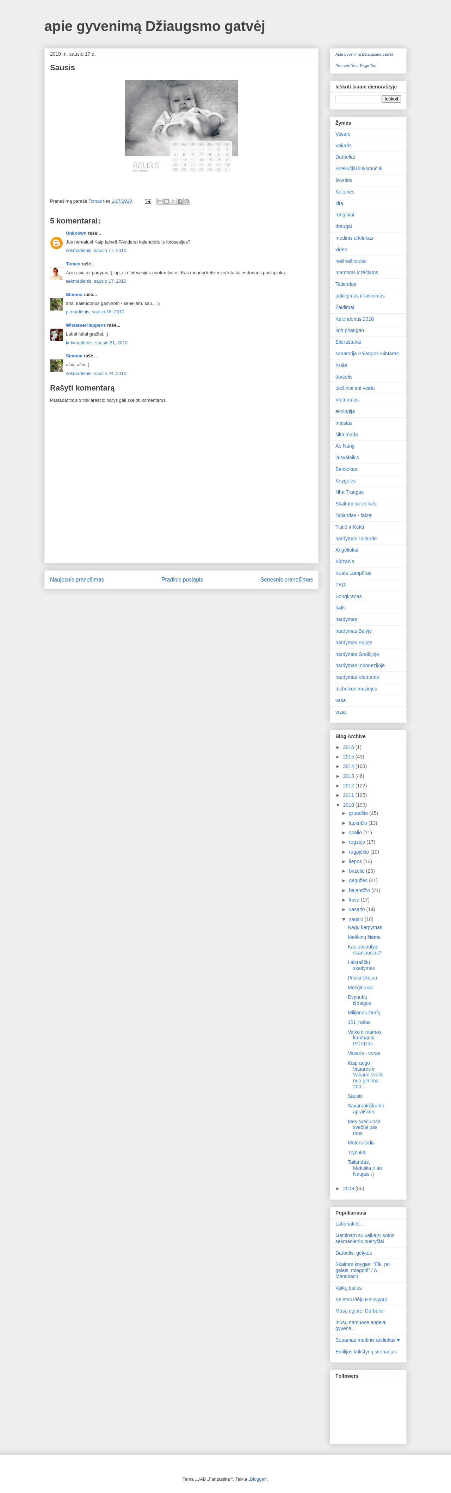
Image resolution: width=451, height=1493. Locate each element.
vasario (357, 909)
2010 (349, 805)
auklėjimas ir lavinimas (360, 296)
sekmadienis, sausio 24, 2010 (96, 373)
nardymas (346, 619)
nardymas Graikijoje (357, 654)
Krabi (341, 365)
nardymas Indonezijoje (360, 665)
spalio (356, 832)
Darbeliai (345, 157)
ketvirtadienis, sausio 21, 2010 (97, 342)
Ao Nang (344, 446)
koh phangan (349, 330)
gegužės (359, 880)
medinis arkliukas (354, 238)
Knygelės (345, 481)
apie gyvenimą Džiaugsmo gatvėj (154, 26)
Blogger (258, 1479)
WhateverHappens (86, 325)
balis (340, 607)
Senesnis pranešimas (286, 580)
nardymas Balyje (353, 631)
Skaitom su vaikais (355, 503)
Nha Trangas (349, 492)
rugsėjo (357, 842)
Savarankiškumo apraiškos (366, 1108)
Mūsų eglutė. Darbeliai (359, 1311)
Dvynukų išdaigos (359, 1000)
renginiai (344, 214)
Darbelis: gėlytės (353, 1253)
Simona (74, 294)
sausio (356, 919)
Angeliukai (346, 550)
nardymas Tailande (356, 538)
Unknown (76, 233)
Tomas (73, 263)
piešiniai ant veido (355, 388)
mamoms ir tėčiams (356, 272)
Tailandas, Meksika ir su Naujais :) (365, 1168)
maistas (343, 423)
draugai (343, 226)
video (341, 249)
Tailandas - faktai (353, 515)
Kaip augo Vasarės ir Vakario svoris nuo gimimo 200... (366, 1074)
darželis (343, 377)
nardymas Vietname (357, 677)
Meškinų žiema (364, 937)
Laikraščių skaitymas (361, 965)
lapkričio (358, 823)
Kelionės (344, 192)
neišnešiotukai (351, 261)
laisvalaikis (347, 457)
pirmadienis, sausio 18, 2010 (95, 311)
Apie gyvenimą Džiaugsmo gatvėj (364, 54)
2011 (349, 795)
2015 (349, 757)
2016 (349, 747)
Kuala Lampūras (353, 573)
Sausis (355, 1096)
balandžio (360, 890)
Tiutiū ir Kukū (349, 527)
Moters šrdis (361, 1142)
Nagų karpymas (365, 927)
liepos (356, 861)
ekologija (345, 411)
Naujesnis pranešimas (77, 580)
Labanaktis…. (350, 1224)
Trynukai (357, 1152)
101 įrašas (359, 1022)
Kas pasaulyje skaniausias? (365, 950)
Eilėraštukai (348, 342)
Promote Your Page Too (355, 65)
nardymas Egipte (353, 642)
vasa (340, 712)
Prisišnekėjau (362, 978)
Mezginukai (360, 987)
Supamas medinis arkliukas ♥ (367, 1340)
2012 (349, 785)
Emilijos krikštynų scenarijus (366, 1351)
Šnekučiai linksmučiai (358, 168)
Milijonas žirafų (364, 1012)
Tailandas (345, 284)
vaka (340, 700)
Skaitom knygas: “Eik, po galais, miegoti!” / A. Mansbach (362, 1270)
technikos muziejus (356, 689)
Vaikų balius (348, 1288)
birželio (357, 871)
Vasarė (343, 134)
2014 (349, 766)
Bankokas (346, 469)
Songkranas (348, 596)
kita (339, 203)
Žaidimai (344, 307)
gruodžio (359, 813)
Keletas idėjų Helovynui (361, 1299)
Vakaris (343, 145)
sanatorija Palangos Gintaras (367, 353)
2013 (349, 776)
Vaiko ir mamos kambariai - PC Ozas (364, 1038)
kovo (354, 900)
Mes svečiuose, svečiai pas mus (365, 1127)
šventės (343, 180)
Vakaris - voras (364, 1053)
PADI (341, 585)
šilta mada (346, 434)
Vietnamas (347, 400)
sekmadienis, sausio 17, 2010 (96, 250)
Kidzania (344, 561)
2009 (349, 1188)
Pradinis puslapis (182, 580)
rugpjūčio (359, 852)
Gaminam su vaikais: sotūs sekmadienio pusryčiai (364, 1238)
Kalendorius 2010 (354, 319)
